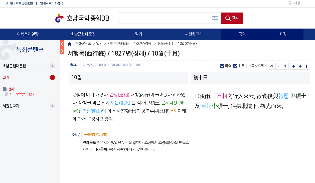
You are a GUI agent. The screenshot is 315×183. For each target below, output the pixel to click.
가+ (272, 66)
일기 (138, 34)
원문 (241, 66)
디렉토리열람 (28, 34)
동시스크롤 (259, 66)
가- (285, 66)
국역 (242, 34)
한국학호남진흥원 (21, 3)
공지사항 (294, 3)
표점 (282, 34)
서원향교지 (194, 34)
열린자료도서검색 (51, 3)
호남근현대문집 (82, 34)
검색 (235, 18)
